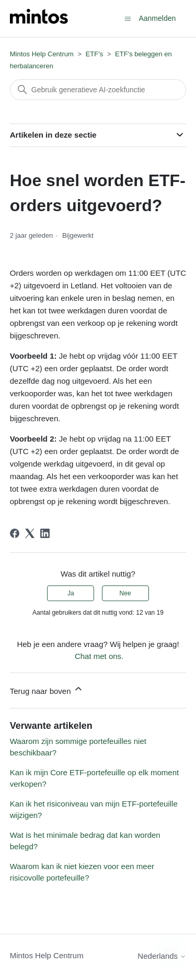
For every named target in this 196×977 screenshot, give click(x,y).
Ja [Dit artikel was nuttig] (70, 593)
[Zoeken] (98, 89)
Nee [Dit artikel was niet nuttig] (125, 593)
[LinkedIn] (45, 533)
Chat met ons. (99, 656)
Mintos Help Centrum (42, 54)
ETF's (94, 54)
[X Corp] (29, 533)
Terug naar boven (47, 689)
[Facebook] (14, 533)
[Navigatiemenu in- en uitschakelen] (127, 18)
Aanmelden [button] (157, 18)
